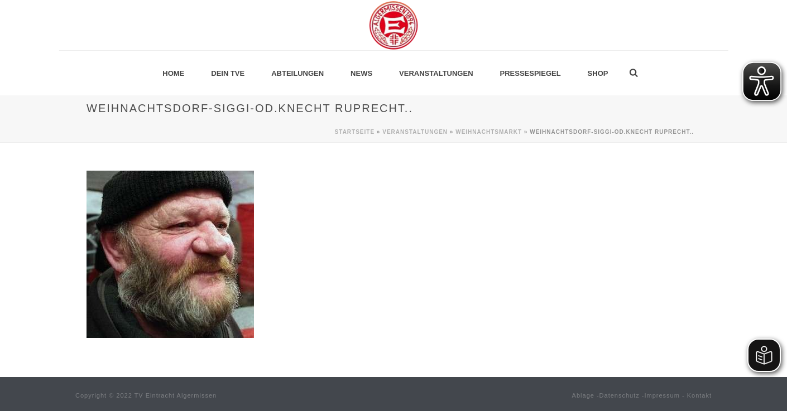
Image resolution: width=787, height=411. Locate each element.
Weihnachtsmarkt (488, 132)
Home (173, 73)
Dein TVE (227, 73)
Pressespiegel (530, 73)
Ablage (583, 395)
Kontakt (699, 395)
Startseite (355, 132)
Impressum (662, 395)
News (361, 73)
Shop (598, 73)
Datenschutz (619, 395)
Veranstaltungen (436, 73)
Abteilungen (297, 73)
